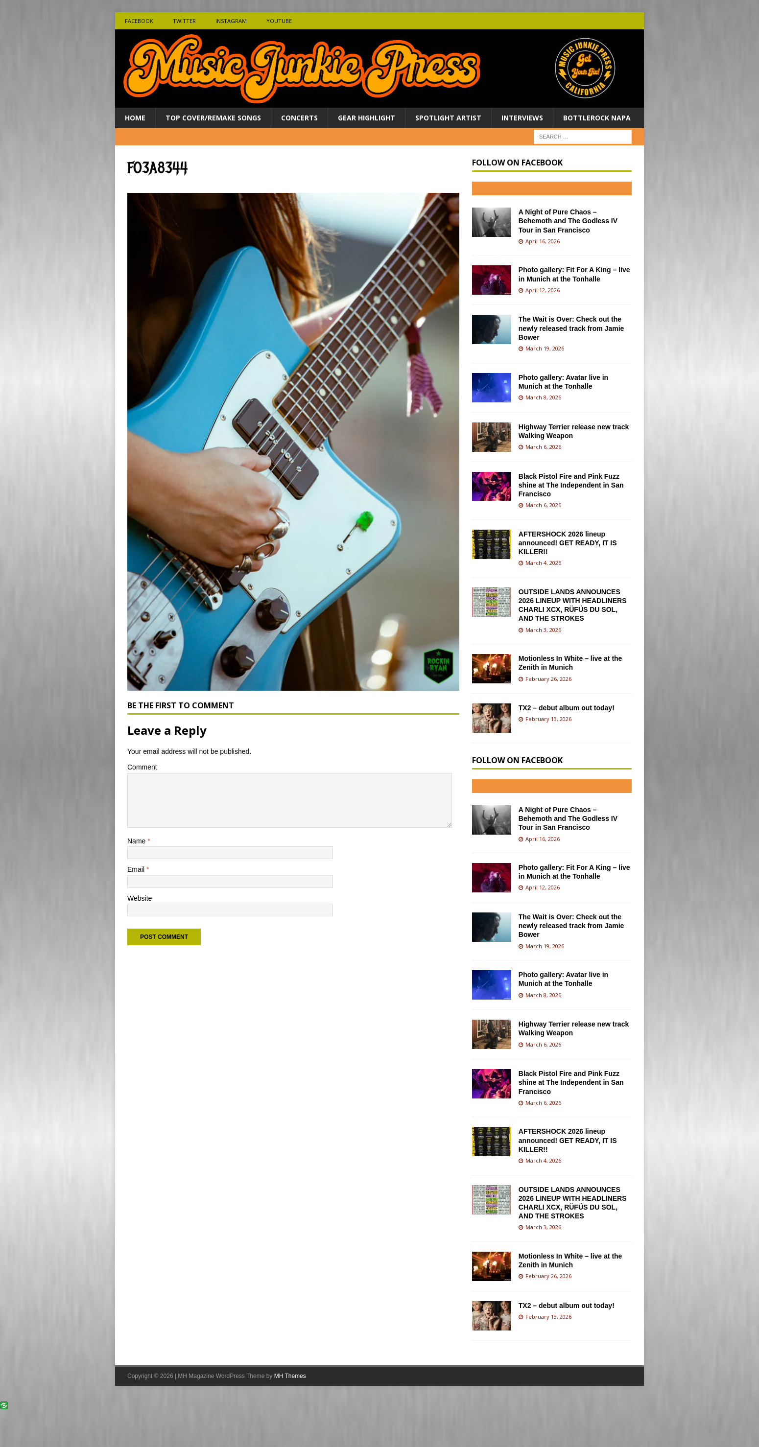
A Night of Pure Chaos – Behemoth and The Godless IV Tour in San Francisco (568, 220)
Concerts (299, 117)
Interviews (522, 117)
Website (139, 898)
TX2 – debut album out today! (567, 708)
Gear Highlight (366, 117)
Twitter (184, 20)
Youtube (279, 20)
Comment (142, 767)
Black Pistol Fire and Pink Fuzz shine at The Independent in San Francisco (571, 485)
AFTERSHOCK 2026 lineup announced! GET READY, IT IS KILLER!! (568, 543)
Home (135, 117)
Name (137, 841)
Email (136, 869)
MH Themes (290, 1376)
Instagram (231, 20)
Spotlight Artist (448, 117)
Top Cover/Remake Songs (213, 117)
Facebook (139, 20)
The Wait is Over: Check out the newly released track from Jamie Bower (571, 328)
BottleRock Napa (597, 117)
